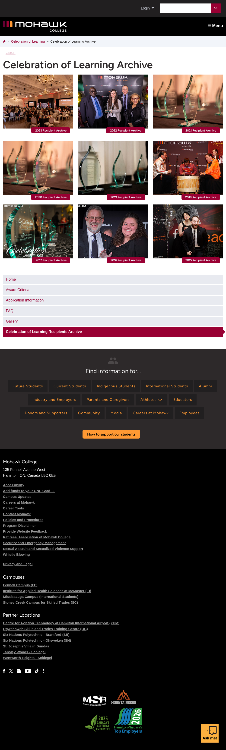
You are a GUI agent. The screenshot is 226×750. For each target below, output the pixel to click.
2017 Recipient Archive (51, 260)
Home (11, 279)
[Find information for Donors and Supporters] (46, 413)
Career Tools (13, 508)
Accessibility (13, 485)
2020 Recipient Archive (51, 197)
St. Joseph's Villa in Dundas (26, 646)
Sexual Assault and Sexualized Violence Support (43, 549)
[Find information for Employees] (189, 413)
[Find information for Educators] (183, 399)
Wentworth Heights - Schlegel (27, 658)
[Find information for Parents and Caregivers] (108, 399)
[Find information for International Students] (167, 386)
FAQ (9, 311)
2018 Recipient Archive (200, 197)
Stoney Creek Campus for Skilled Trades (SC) (40, 602)
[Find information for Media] (116, 413)
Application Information (25, 300)
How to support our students (111, 434)
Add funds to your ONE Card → (29, 491)
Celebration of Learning (28, 41)
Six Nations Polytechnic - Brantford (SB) (36, 635)
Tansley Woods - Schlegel (24, 652)
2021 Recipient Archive (200, 130)
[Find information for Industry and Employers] (54, 399)
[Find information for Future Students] (28, 386)
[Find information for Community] (89, 413)
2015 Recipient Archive (200, 260)
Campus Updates (17, 497)
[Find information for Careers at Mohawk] (150, 413)
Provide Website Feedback (25, 531)
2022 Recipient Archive (125, 130)
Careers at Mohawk (19, 502)
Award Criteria (17, 290)
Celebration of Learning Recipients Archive (44, 332)
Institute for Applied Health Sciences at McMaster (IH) (47, 591)
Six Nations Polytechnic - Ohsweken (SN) (37, 640)
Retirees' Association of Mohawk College (36, 537)
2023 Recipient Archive (51, 130)
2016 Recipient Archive (126, 260)
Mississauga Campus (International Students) (40, 597)
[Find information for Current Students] (70, 386)
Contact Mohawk (17, 514)
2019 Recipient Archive (126, 197)
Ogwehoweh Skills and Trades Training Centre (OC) (45, 629)
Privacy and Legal (18, 564)
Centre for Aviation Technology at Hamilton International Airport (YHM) (61, 623)
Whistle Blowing (16, 554)
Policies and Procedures (23, 520)
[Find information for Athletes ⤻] (151, 399)
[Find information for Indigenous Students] (116, 386)
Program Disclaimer (19, 525)
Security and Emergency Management (34, 543)
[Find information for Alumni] (205, 386)
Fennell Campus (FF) (20, 585)
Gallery (12, 321)
